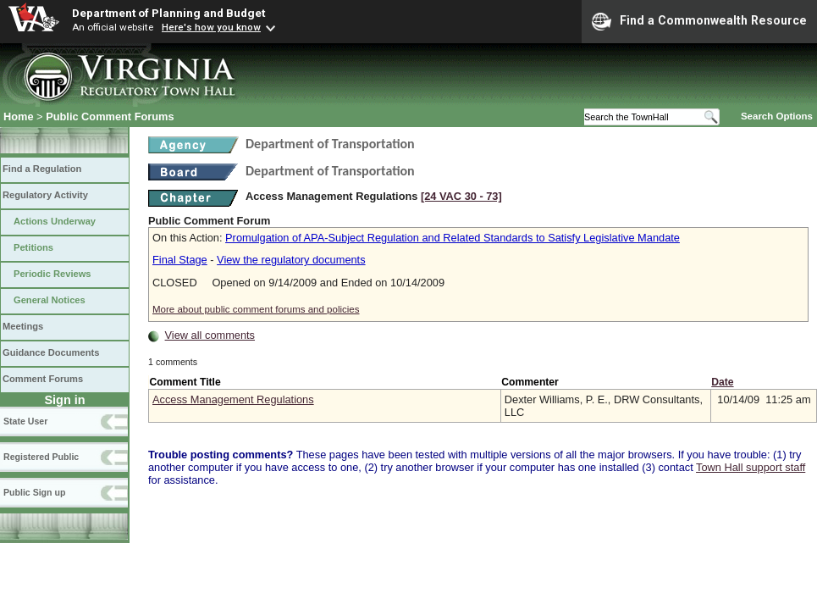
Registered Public (41, 457)
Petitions (33, 247)
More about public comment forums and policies (256, 309)
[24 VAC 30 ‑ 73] (461, 196)
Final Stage (179, 259)
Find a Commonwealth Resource (699, 21)
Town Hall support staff (750, 467)
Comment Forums (43, 379)
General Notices (50, 300)
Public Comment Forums (110, 116)
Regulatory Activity (45, 195)
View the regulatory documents (291, 259)
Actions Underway (55, 221)
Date (722, 382)
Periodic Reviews (52, 274)
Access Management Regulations (233, 399)
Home (18, 116)
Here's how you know (211, 27)
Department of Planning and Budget (168, 12)
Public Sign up (34, 492)
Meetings (23, 326)
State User (25, 421)
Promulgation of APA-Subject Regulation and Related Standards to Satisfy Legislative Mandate (452, 237)
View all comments (210, 335)
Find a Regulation (42, 169)
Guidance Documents (51, 352)
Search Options (777, 116)
